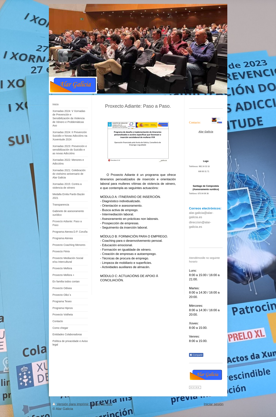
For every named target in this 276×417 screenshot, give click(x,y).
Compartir (196, 355)
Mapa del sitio (101, 404)
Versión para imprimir (71, 404)
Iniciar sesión (213, 404)
